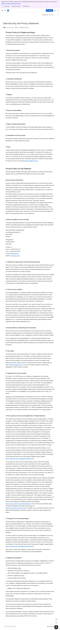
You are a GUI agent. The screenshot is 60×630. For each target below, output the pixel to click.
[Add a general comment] (10, 626)
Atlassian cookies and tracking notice (10, 3)
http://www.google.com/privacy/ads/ (16, 508)
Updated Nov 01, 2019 (47, 15)
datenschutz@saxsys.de (16, 365)
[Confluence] (8, 10)
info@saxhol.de (14, 253)
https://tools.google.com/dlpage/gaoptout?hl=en (20, 458)
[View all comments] (56, 619)
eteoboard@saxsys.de (31, 161)
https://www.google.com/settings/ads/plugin (18, 504)
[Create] (49, 10)
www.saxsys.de (15, 256)
